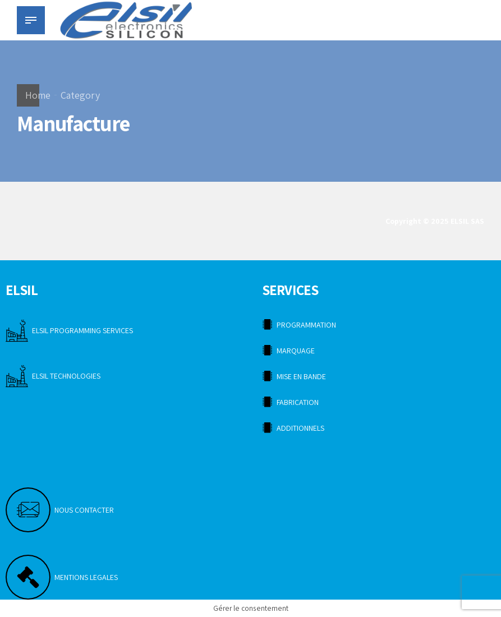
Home (37, 95)
